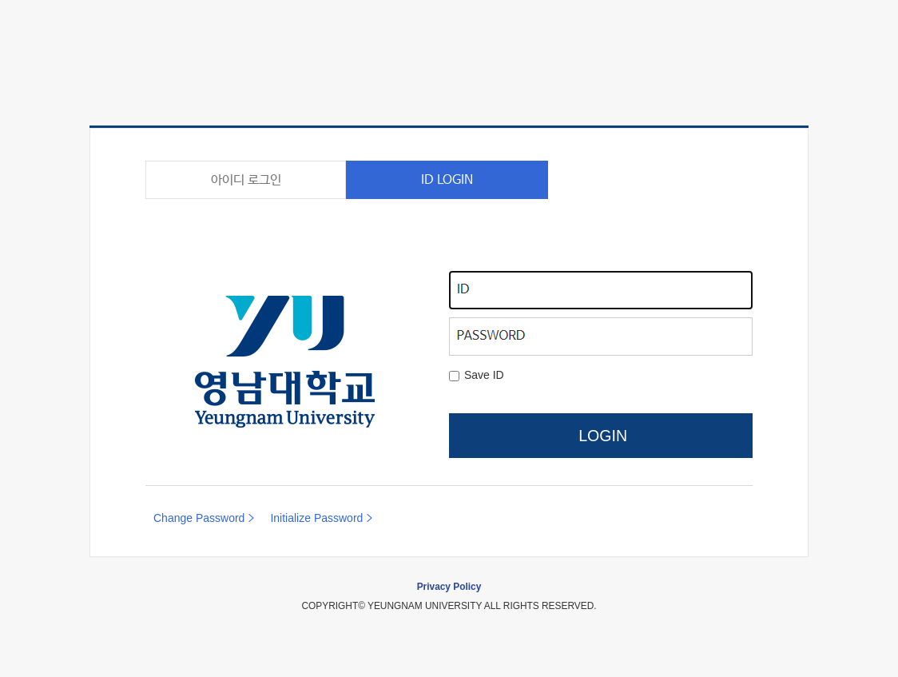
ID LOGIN (447, 180)
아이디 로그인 (246, 180)
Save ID (484, 374)
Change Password (198, 518)
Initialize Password (316, 518)
